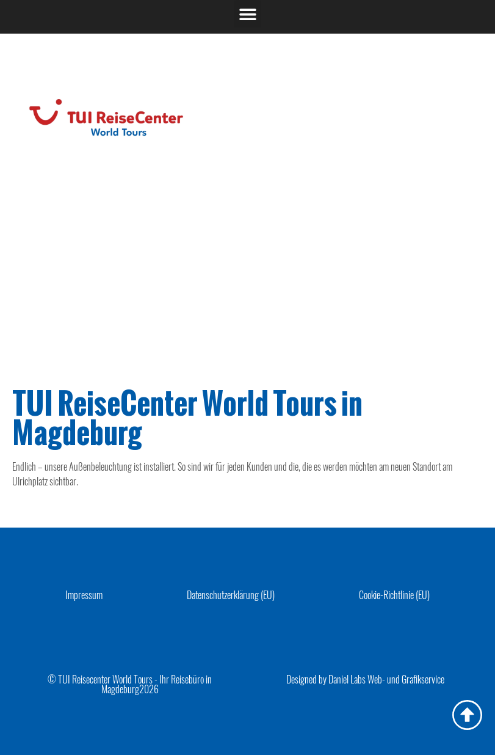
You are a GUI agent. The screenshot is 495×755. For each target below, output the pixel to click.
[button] (247, 14)
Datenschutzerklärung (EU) (231, 595)
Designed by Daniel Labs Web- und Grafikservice (365, 679)
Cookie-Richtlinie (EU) (394, 595)
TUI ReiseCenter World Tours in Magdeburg (187, 417)
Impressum (84, 595)
